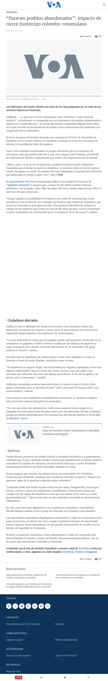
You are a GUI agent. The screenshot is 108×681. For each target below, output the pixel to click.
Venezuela (12, 12)
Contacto (59, 624)
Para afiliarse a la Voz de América (23, 624)
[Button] (86, 36)
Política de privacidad (66, 640)
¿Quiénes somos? (14, 640)
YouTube (83, 548)
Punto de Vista (13, 671)
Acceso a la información (18, 656)
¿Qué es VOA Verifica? (66, 656)
